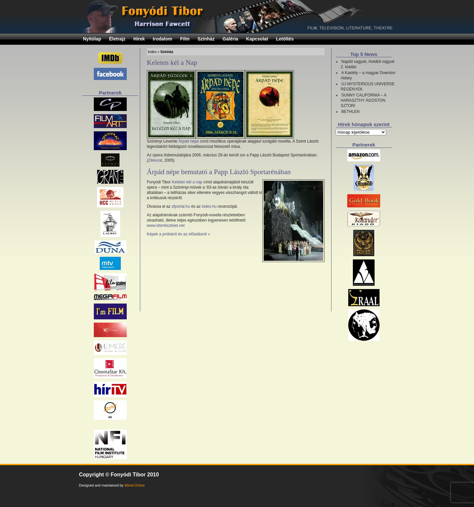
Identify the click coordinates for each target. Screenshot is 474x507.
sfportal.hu (180, 206)
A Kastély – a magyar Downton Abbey (368, 75)
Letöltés (285, 38)
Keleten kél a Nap (172, 63)
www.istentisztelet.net (166, 225)
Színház (206, 38)
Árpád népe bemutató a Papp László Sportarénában (219, 172)
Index (152, 52)
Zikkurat (155, 160)
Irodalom (162, 38)
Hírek (139, 38)
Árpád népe (188, 141)
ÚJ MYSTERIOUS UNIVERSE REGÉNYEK (368, 87)
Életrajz (117, 38)
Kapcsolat (257, 38)
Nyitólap (92, 38)
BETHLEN (350, 111)
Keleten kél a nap (187, 182)
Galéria (230, 38)
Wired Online (134, 485)
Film (185, 38)
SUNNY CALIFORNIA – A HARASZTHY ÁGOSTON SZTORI (363, 100)
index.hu (209, 206)
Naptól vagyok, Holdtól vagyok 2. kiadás (367, 64)
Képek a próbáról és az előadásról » (178, 234)
